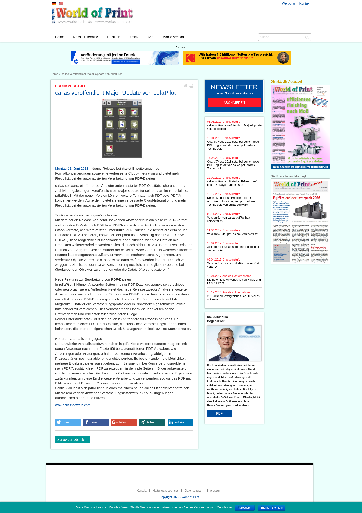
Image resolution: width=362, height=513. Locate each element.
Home (59, 37)
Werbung (288, 3)
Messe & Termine (85, 37)
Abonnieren (234, 102)
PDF (219, 413)
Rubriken (113, 37)
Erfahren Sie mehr (271, 507)
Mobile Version (173, 37)
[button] (68, 422)
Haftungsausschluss (166, 490)
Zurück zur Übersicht (72, 440)
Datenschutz (193, 490)
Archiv (133, 37)
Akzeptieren (245, 507)
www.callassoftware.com (72, 405)
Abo (150, 37)
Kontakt (304, 3)
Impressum (214, 490)
